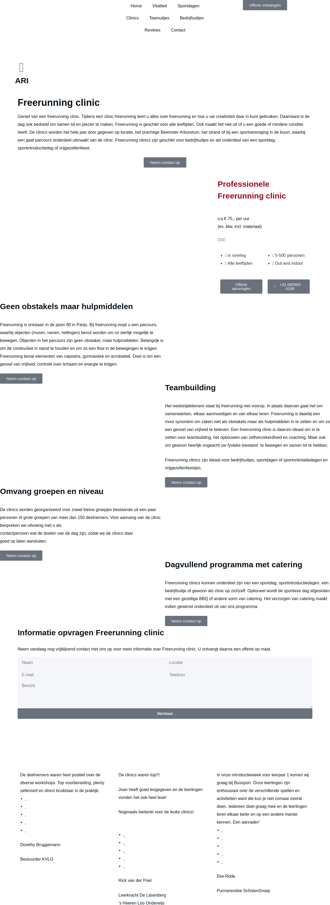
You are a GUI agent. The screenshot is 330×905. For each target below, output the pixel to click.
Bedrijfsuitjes (192, 18)
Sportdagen (188, 6)
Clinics (132, 18)
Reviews (152, 30)
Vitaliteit (159, 6)
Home (136, 6)
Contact (178, 30)
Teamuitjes (159, 18)
